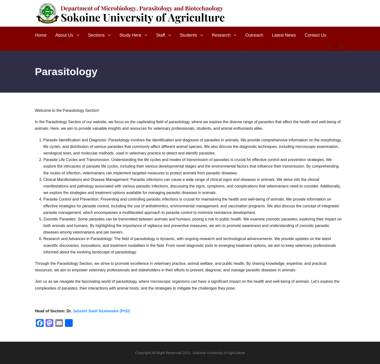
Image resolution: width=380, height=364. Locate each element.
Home (41, 35)
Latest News (284, 35)
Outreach (254, 35)
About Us (64, 35)
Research (221, 35)
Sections (96, 35)
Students (188, 35)
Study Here (130, 35)
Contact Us (315, 35)
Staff (160, 35)
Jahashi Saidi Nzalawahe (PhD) (101, 311)
